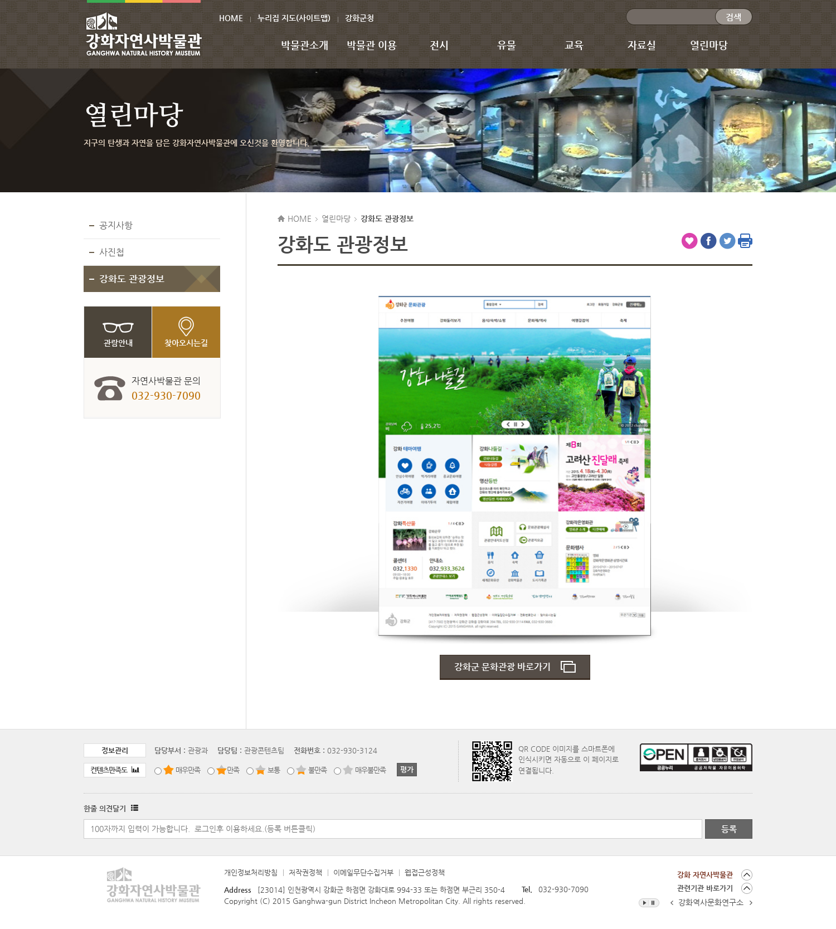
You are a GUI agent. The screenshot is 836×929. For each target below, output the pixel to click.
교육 (574, 45)
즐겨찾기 (689, 240)
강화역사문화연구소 (710, 902)
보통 (274, 770)
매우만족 (188, 770)
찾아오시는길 (186, 342)
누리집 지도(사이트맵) (293, 17)
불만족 (317, 770)
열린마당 (709, 45)
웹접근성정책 (425, 872)
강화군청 (359, 17)
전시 (439, 45)
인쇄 (745, 240)
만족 (233, 770)
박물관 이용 (372, 45)
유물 (506, 45)
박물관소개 (304, 45)
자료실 (642, 45)
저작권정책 (305, 872)
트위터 (727, 240)
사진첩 (111, 252)
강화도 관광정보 (131, 278)
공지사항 (116, 225)
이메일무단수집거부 (363, 872)
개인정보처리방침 (251, 872)
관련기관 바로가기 (705, 888)
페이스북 (708, 240)
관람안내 (118, 342)
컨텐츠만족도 (114, 770)
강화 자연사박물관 (705, 874)
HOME (231, 17)
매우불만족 (370, 770)
